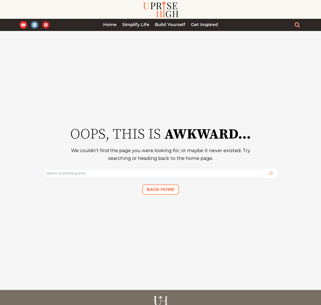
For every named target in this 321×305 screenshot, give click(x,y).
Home (110, 24)
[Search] (271, 173)
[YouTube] (23, 25)
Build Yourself (170, 24)
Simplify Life (135, 24)
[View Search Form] (297, 24)
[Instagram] (34, 25)
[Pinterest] (46, 25)
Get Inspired (204, 24)
